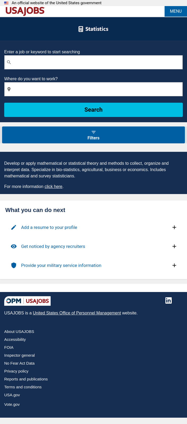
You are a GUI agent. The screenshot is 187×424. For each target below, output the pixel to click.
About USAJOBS (19, 331)
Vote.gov (12, 404)
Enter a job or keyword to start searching (42, 52)
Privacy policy (16, 371)
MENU (176, 11)
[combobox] (93, 62)
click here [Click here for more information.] (54, 186)
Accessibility (15, 339)
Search (93, 109)
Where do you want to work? (31, 79)
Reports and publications (26, 379)
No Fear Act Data (19, 363)
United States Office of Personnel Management (77, 313)
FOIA (8, 347)
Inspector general (19, 355)
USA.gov (12, 395)
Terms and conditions (23, 387)
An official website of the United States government (57, 3)
